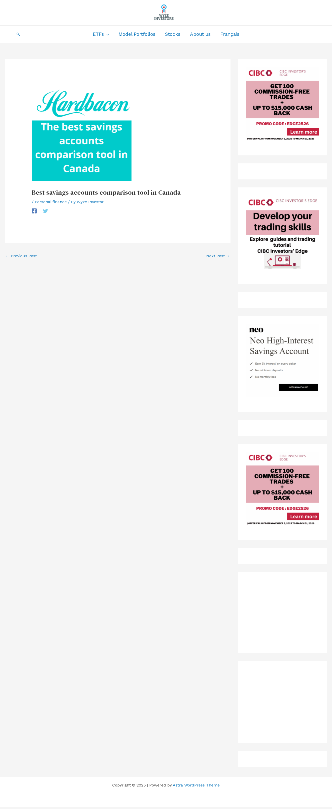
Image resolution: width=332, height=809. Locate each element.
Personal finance (51, 201)
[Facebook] (34, 210)
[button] (18, 34)
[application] (106, 34)
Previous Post (21, 255)
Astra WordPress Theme (196, 785)
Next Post (218, 255)
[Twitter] (45, 210)
